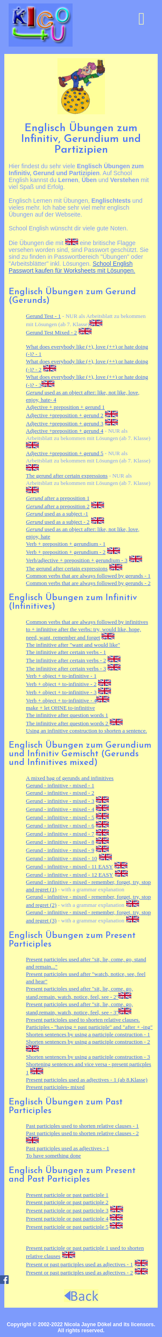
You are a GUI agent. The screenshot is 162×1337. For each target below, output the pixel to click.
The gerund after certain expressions (67, 475)
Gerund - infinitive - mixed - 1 (60, 785)
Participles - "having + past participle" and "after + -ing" (89, 1027)
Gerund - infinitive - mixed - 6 (60, 825)
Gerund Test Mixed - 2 (51, 332)
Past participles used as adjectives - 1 (67, 1148)
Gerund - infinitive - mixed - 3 (60, 801)
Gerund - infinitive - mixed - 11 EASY (69, 866)
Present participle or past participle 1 (67, 1195)
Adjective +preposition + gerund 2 (64, 415)
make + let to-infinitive (60, 708)
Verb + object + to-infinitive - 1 (61, 676)
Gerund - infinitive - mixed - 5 (60, 817)
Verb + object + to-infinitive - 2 (61, 684)
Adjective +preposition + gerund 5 (64, 453)
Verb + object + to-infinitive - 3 (61, 692)
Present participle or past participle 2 (67, 1202)
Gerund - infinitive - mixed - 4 (60, 809)
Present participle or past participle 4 (67, 1218)
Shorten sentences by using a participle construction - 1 (88, 1034)
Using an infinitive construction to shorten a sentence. (86, 730)
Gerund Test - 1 (43, 316)
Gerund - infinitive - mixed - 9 (60, 850)
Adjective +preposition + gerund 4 (64, 431)
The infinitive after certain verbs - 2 (66, 660)
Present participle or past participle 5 (67, 1227)
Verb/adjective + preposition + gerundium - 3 (76, 560)
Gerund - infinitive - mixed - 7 (60, 834)
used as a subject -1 (57, 513)
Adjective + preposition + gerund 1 (65, 407)
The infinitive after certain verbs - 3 (66, 668)
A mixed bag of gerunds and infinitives (70, 778)
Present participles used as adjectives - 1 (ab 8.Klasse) (86, 1079)
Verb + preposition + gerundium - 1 (65, 544)
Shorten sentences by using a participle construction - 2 (88, 1041)
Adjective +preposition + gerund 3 (64, 423)
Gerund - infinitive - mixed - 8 (60, 842)
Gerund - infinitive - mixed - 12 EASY (69, 874)
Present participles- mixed (55, 1087)
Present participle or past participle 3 (67, 1210)
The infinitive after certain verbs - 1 (66, 652)
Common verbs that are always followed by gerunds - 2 (88, 583)
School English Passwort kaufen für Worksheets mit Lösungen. (72, 267)
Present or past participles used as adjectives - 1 (79, 1264)
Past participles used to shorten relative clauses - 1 (82, 1126)
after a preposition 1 (57, 498)
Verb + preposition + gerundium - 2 (65, 552)
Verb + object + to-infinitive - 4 (61, 700)
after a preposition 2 (57, 506)
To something (53, 1155)
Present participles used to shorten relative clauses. (83, 1019)
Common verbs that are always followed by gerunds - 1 (88, 576)
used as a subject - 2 (57, 522)
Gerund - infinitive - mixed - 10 (61, 858)
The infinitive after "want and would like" (73, 645)
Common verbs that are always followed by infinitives (87, 622)
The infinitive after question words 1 (67, 715)
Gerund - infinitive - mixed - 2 (60, 793)
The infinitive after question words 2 (68, 723)
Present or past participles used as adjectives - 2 (79, 1272)
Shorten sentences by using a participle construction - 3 (88, 1057)
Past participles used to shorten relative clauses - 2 (82, 1133)
